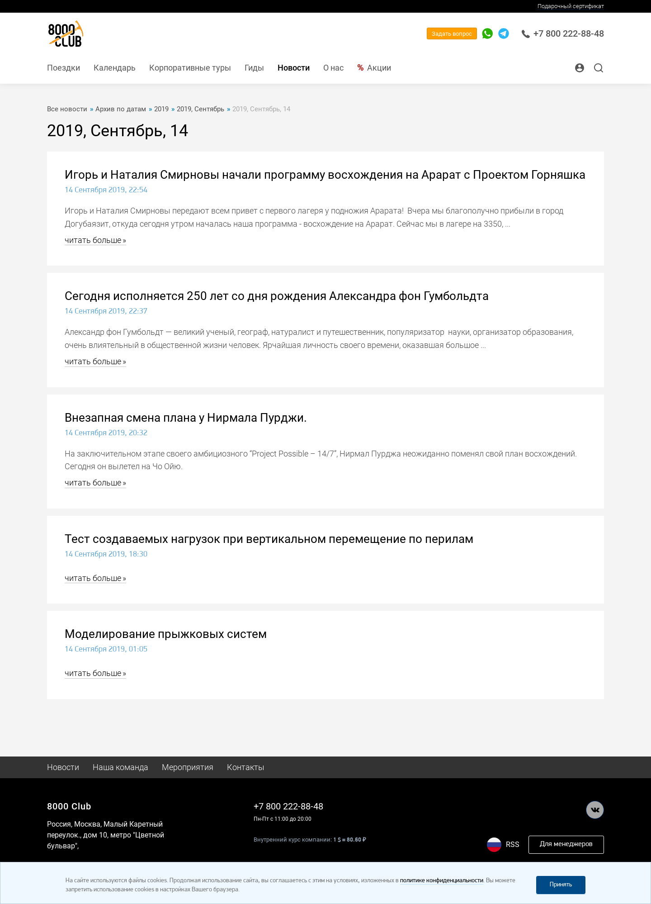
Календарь (115, 67)
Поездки (63, 67)
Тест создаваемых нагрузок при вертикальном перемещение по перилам (269, 539)
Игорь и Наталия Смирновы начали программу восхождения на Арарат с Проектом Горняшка (325, 174)
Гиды (254, 67)
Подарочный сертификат (571, 6)
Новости (294, 67)
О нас (333, 67)
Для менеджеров (566, 844)
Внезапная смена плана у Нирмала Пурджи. (186, 417)
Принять (561, 884)
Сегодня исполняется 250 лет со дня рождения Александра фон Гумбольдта (277, 296)
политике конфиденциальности (441, 880)
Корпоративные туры (190, 67)
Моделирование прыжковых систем (166, 634)
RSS (512, 844)
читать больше (93, 240)
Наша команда (120, 767)
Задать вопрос (452, 33)
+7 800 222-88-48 (562, 33)
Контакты (245, 767)
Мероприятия (187, 767)
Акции (379, 67)
